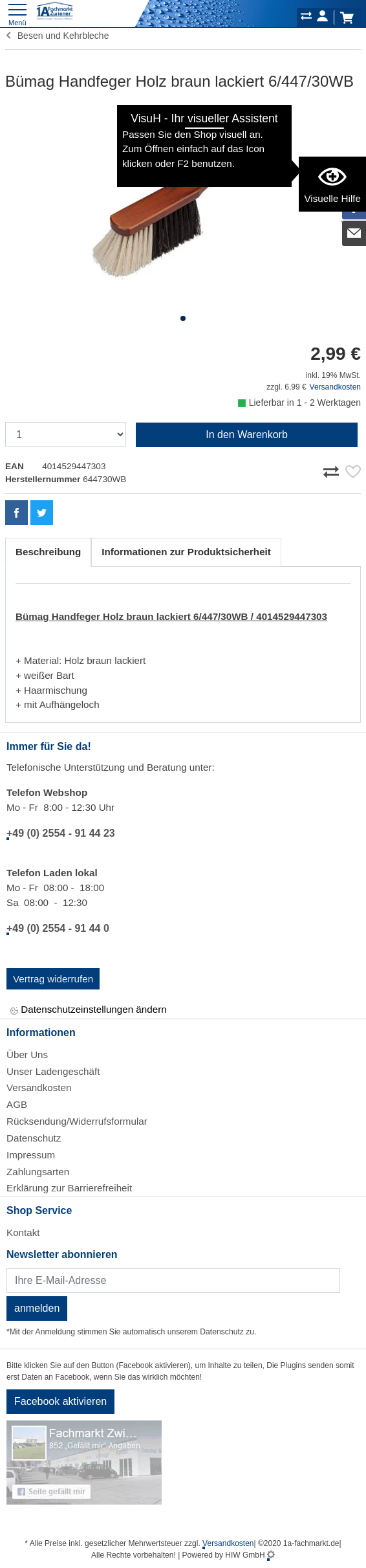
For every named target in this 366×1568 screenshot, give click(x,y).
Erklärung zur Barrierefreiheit (69, 1187)
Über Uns (27, 1054)
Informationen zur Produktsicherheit (186, 551)
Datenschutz (33, 1137)
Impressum (30, 1154)
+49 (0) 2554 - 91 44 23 (60, 833)
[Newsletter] (173, 1280)
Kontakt (23, 1232)
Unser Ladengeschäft (53, 1071)
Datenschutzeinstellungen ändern (88, 1010)
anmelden (36, 1308)
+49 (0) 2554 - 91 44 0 (57, 928)
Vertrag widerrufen (53, 978)
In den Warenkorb (247, 434)
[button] (183, 318)
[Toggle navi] (17, 13)
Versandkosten (335, 387)
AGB (16, 1104)
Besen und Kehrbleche (57, 35)
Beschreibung (48, 551)
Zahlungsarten (37, 1171)
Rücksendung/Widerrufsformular (76, 1121)
